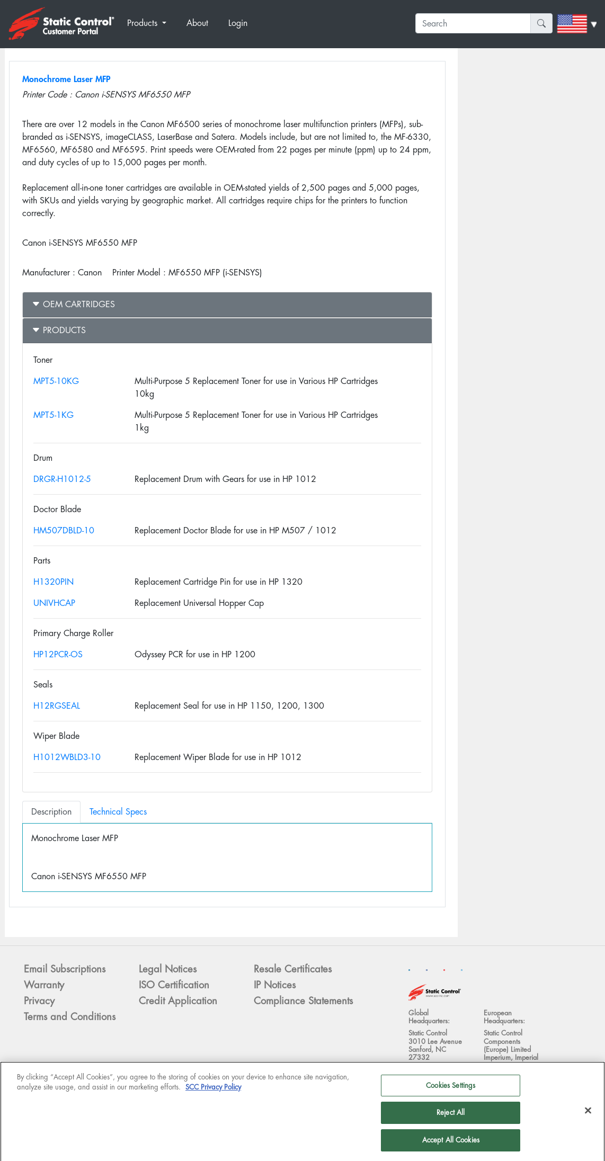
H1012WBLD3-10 (67, 757)
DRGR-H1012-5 (62, 479)
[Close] (588, 1114)
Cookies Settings (450, 1089)
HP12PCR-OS (58, 654)
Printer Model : (139, 272)
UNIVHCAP (54, 603)
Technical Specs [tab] (118, 811)
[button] (152, 23)
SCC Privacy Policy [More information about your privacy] (213, 1091)
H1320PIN (53, 581)
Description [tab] (51, 811)
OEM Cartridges (73, 304)
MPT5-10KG (56, 381)
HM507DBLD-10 (63, 530)
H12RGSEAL (56, 705)
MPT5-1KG (53, 415)
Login (237, 23)
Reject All (451, 1116)
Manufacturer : (48, 272)
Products (59, 330)
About (197, 23)
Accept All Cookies (450, 1144)
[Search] (473, 23)
